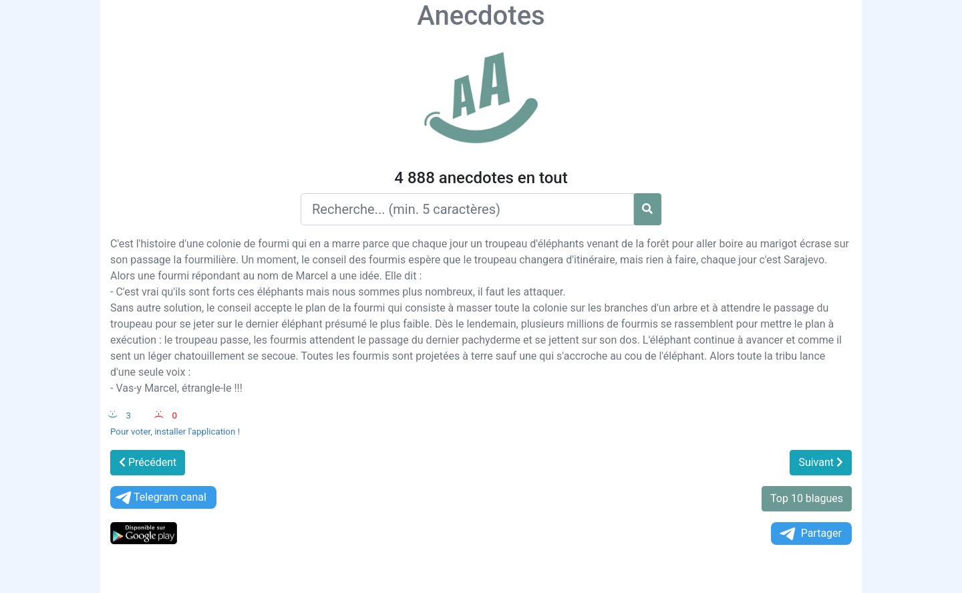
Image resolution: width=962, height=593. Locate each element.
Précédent (147, 462)
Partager (810, 534)
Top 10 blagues (806, 498)
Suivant (820, 462)
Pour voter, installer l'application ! (175, 432)
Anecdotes (480, 15)
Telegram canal (160, 498)
